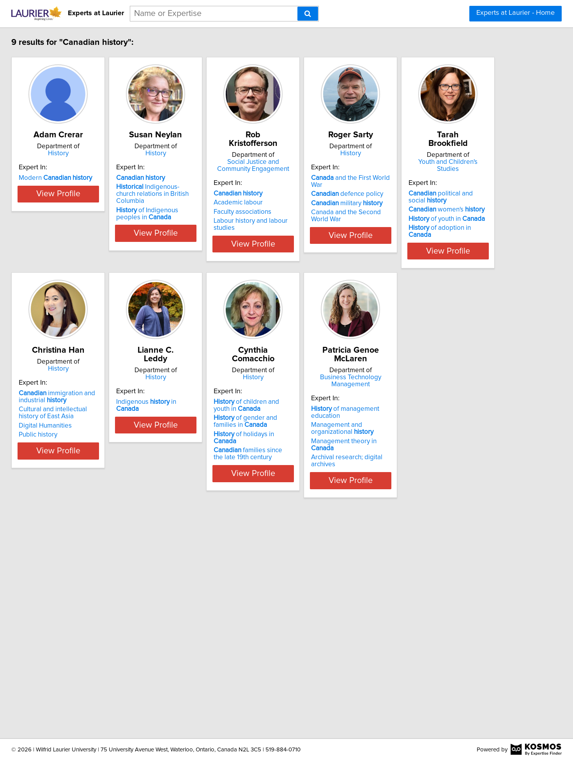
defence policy (447, 202)
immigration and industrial (215, 419)
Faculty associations (323, 211)
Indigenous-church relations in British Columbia (218, 206)
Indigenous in (336, 415)
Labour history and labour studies (342, 220)
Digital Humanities (203, 448)
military (446, 211)
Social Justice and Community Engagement (343, 165)
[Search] (307, 14)
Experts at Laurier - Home (515, 12)
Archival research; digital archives (108, 679)
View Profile (109, 258)
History (109, 161)
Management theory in (105, 670)
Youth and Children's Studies (109, 384)
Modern (96, 193)
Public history (196, 457)
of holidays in (453, 448)
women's (98, 431)
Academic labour (318, 202)
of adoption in (103, 450)
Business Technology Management (109, 610)
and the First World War (456, 193)
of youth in (98, 441)
